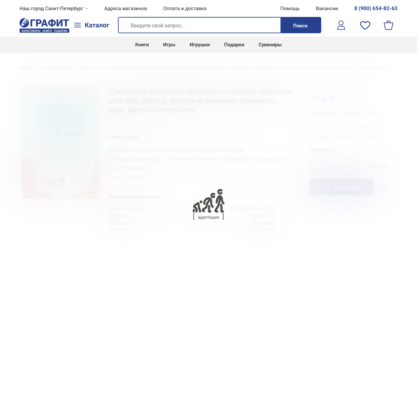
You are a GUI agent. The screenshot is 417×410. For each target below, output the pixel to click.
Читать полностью (129, 177)
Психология (56, 68)
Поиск (300, 26)
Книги (142, 45)
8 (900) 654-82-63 (375, 8)
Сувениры (270, 45)
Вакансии (327, 8)
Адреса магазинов (125, 8)
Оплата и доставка (185, 8)
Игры (169, 45)
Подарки (234, 45)
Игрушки (200, 45)
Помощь (290, 8)
